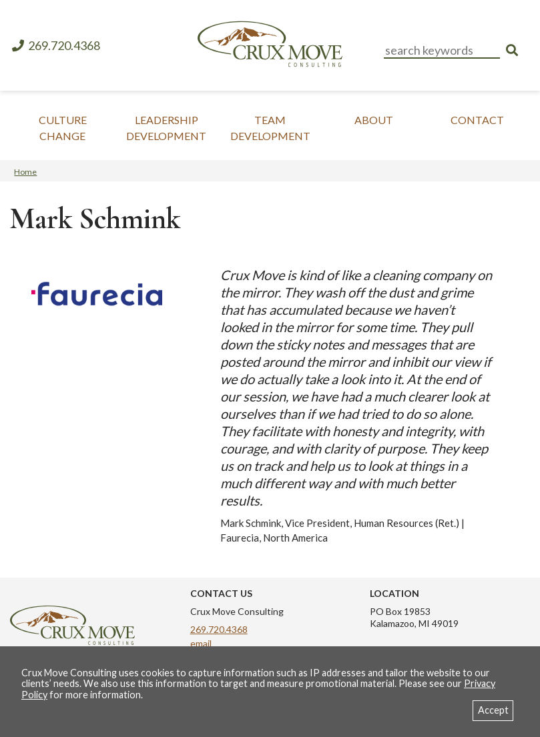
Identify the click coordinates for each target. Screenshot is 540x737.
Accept (493, 710)
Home (25, 172)
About (373, 119)
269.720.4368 (55, 46)
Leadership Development (166, 127)
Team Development (270, 127)
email (201, 643)
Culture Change (63, 127)
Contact (477, 119)
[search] (512, 50)
